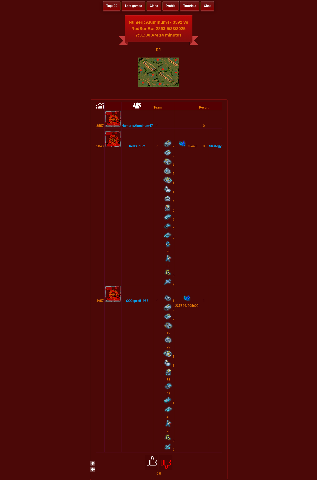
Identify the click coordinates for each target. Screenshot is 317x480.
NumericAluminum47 (137, 126)
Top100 (111, 6)
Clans (154, 6)
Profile (171, 6)
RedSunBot (137, 146)
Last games (133, 6)
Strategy (215, 146)
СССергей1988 (137, 301)
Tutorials (189, 6)
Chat (207, 6)
